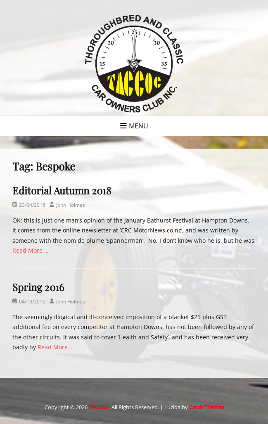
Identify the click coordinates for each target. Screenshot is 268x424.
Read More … (30, 250)
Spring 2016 (38, 287)
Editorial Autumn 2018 (61, 190)
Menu (138, 125)
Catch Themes (206, 407)
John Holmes (70, 204)
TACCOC (99, 407)
